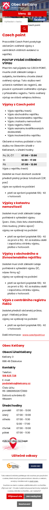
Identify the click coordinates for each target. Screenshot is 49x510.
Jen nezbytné (33, 496)
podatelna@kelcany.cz (16, 383)
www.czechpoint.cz (33, 334)
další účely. (34, 481)
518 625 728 (9, 375)
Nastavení (24, 504)
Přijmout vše (15, 496)
